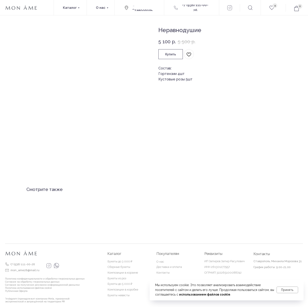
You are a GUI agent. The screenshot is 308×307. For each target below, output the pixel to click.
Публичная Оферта (16, 291)
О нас (160, 261)
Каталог (114, 254)
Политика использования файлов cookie (28, 288)
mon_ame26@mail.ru (25, 270)
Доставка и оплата (169, 267)
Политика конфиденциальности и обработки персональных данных (44, 278)
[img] (7, 264)
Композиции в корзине (123, 272)
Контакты (163, 272)
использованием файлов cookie (204, 294)
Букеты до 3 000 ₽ (120, 261)
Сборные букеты (119, 267)
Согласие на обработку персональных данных (32, 281)
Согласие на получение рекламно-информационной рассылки (42, 284)
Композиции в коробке (123, 289)
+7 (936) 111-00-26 (22, 264)
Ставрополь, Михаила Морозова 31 (277, 261)
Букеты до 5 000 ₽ (120, 283)
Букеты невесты (119, 295)
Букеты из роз (117, 278)
